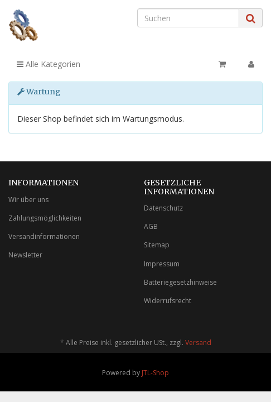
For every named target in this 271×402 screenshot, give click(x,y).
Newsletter (25, 255)
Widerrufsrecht (167, 300)
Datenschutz (163, 208)
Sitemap (157, 245)
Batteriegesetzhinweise (180, 282)
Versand (198, 342)
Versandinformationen (44, 236)
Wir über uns (28, 199)
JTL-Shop (155, 372)
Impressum (162, 264)
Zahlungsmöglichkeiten (44, 218)
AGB (151, 226)
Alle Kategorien (48, 64)
